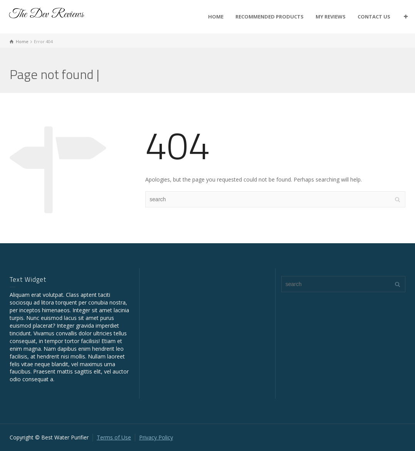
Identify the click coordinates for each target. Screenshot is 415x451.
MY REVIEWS (331, 16)
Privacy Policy (156, 437)
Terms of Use (114, 437)
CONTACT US (374, 16)
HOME (215, 16)
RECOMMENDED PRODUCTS (269, 16)
